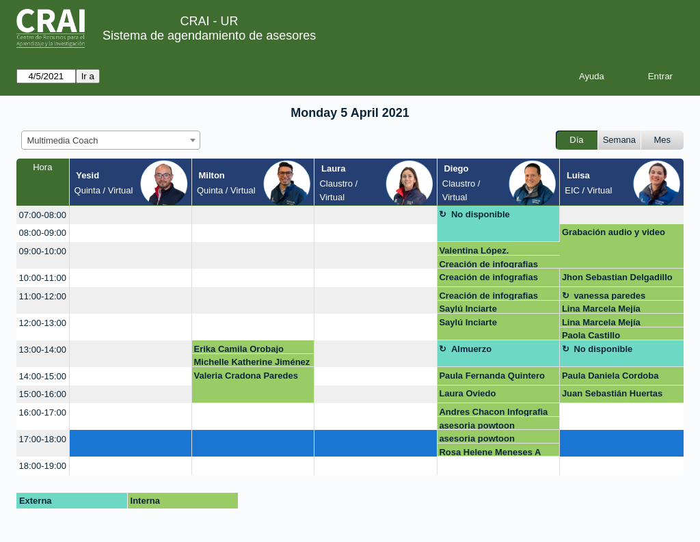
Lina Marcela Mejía (601, 308)
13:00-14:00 (42, 349)
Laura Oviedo (467, 393)
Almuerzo (471, 349)
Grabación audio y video (613, 232)
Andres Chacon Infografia (493, 412)
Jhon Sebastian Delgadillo (617, 277)
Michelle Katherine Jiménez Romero (252, 362)
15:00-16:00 (42, 394)
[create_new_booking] (130, 215)
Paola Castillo (591, 335)
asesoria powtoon (477, 425)
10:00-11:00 (42, 278)
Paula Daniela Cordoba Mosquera (610, 377)
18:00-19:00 (42, 466)
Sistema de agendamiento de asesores (209, 35)
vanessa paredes (609, 295)
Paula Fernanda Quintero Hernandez (492, 377)
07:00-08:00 (42, 215)
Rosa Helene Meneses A (490, 452)
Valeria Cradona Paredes (246, 375)
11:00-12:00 (42, 296)
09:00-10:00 (42, 251)
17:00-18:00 (42, 439)
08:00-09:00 (42, 233)
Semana (619, 140)
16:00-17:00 (42, 412)
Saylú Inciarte (468, 308)
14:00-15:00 (42, 376)
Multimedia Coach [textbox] (62, 140)
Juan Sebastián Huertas (612, 393)
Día (576, 140)
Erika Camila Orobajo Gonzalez (239, 349)
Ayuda (591, 76)
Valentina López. (474, 250)
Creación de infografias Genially (488, 264)
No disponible (480, 214)
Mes (662, 140)
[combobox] (110, 140)
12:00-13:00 (42, 323)
